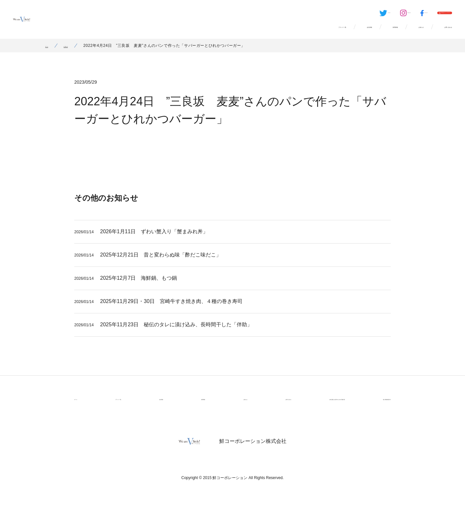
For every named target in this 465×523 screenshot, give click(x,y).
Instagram (343, 15)
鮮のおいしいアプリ (426, 15)
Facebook (374, 15)
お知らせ (385, 32)
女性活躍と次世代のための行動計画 (306, 406)
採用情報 (341, 32)
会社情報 (297, 32)
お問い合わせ (434, 32)
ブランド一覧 (247, 32)
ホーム (51, 53)
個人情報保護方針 (373, 406)
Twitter (310, 15)
